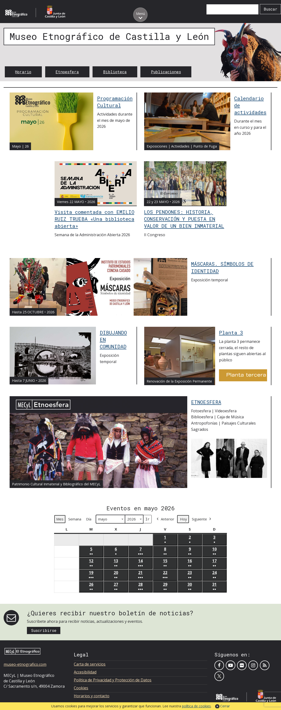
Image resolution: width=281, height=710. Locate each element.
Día (88, 519)
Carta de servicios (90, 664)
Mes (59, 519)
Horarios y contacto (91, 695)
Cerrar (225, 706)
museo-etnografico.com (25, 664)
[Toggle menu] (140, 14)
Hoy (183, 519)
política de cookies (196, 706)
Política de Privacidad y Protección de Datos (112, 680)
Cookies (81, 688)
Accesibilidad (85, 672)
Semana (74, 519)
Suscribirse (43, 630)
